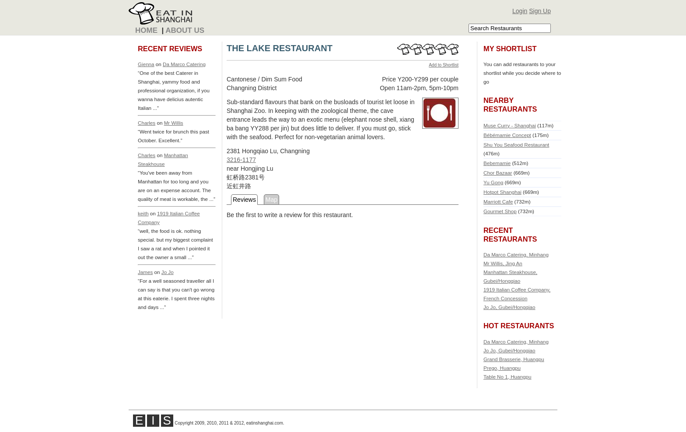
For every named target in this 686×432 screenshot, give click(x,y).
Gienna (146, 64)
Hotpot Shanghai (502, 192)
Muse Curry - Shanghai (509, 125)
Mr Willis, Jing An (502, 263)
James (145, 272)
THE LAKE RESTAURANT (279, 48)
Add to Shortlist (443, 65)
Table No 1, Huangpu (507, 376)
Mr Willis (173, 123)
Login (519, 10)
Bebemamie (497, 163)
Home (146, 30)
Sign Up (540, 10)
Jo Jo (167, 272)
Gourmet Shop (500, 211)
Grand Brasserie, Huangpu (513, 359)
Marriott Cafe (498, 201)
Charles (146, 123)
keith (143, 213)
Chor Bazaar (497, 173)
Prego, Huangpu (502, 368)
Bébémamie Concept (507, 135)
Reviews (244, 199)
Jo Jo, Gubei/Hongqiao (509, 307)
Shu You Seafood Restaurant (516, 145)
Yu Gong (493, 182)
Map (271, 199)
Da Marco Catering (184, 64)
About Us (184, 30)
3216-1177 (241, 159)
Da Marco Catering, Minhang (516, 254)
